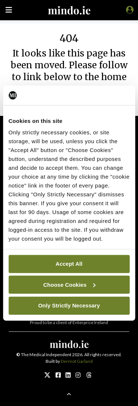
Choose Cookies (69, 284)
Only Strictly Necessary (69, 305)
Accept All (69, 264)
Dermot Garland (77, 361)
